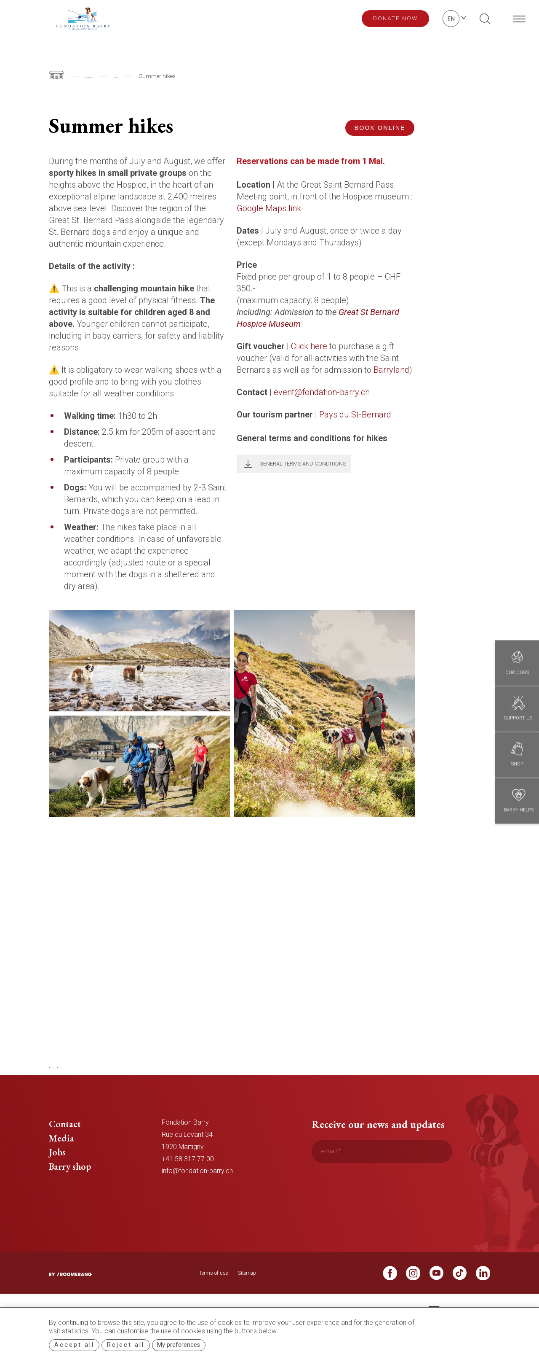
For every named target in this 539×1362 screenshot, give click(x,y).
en (451, 19)
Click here (309, 346)
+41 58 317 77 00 (188, 1172)
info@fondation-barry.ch (197, 1184)
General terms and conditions (302, 463)
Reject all (125, 1345)
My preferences (178, 1345)
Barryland (391, 370)
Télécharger (245, 464)
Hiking (144, 76)
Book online (380, 127)
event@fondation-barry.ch (322, 392)
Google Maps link (269, 208)
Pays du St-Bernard (355, 414)
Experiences (100, 76)
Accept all (74, 1345)
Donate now (395, 18)
